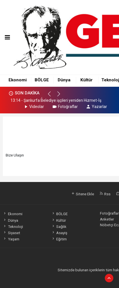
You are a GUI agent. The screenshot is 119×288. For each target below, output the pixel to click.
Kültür (86, 79)
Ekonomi (18, 79)
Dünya (64, 79)
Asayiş (59, 232)
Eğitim (59, 239)
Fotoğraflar (65, 106)
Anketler (107, 219)
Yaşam (11, 239)
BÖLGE (42, 79)
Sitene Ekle (82, 194)
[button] (52, 96)
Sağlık (58, 226)
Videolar (33, 106)
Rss (104, 194)
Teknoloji (13, 226)
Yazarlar (96, 106)
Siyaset (11, 232)
